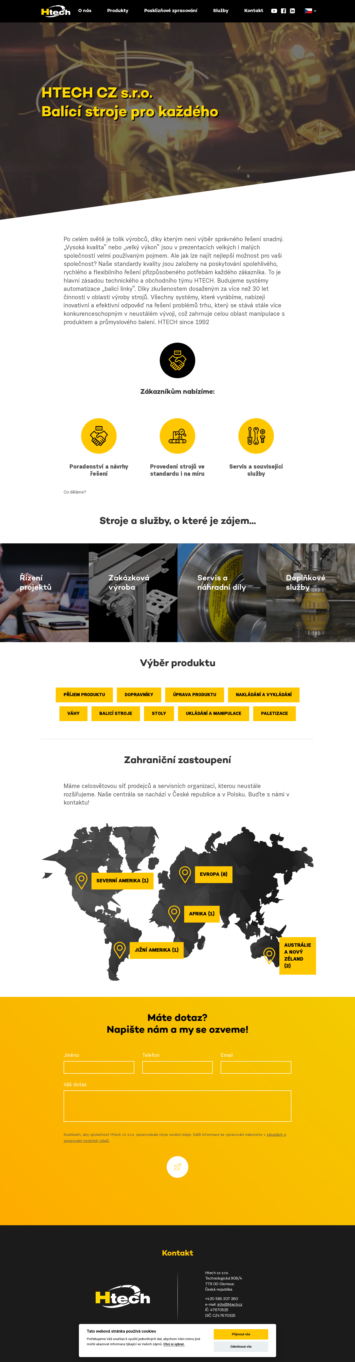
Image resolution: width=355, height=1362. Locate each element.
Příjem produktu (84, 695)
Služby (221, 11)
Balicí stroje (115, 714)
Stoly (159, 714)
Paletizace (274, 714)
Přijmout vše (241, 1334)
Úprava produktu (194, 695)
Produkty (117, 11)
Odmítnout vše (241, 1346)
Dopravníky (139, 695)
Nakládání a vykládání (264, 695)
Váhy (73, 714)
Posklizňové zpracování (170, 11)
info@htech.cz (229, 1305)
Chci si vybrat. (174, 1344)
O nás (84, 11)
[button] (308, 11)
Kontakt (253, 11)
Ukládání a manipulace (213, 714)
